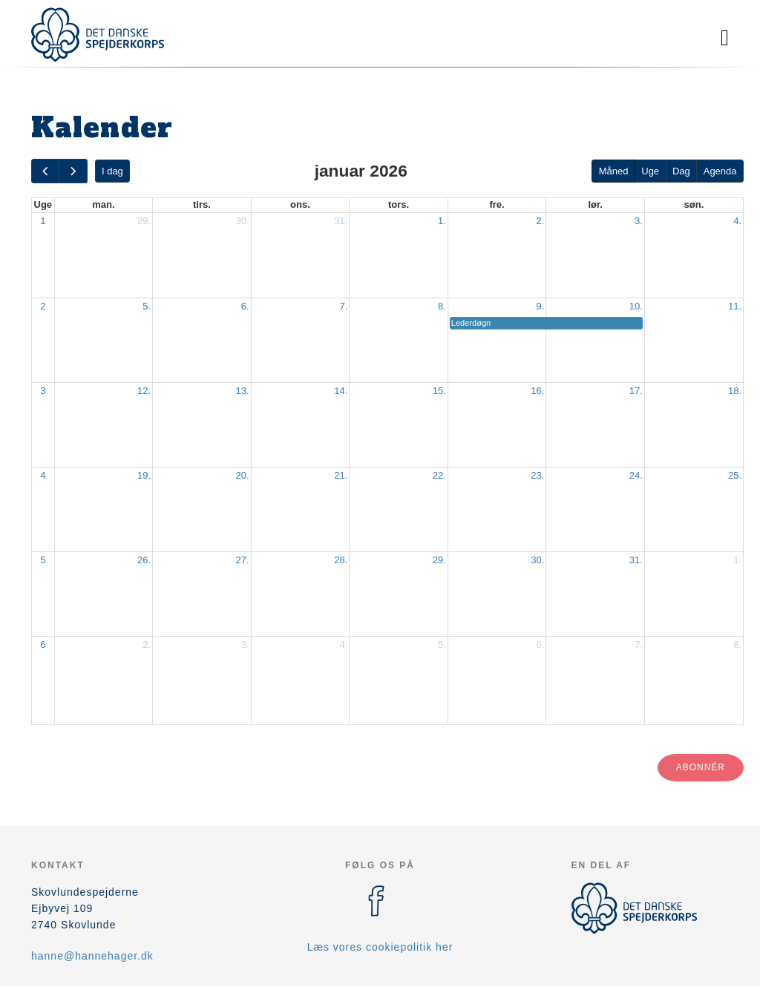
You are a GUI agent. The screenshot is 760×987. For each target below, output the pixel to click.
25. (734, 475)
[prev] (45, 171)
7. (343, 306)
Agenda (720, 171)
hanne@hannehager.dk (92, 956)
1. (442, 220)
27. (242, 559)
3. (639, 220)
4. (737, 220)
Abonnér (700, 767)
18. (734, 390)
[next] (73, 171)
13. (242, 390)
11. (734, 306)
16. (537, 390)
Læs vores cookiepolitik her (380, 947)
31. (340, 220)
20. (242, 475)
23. (537, 475)
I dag (112, 171)
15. (439, 390)
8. (442, 306)
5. (146, 306)
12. (144, 390)
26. (144, 559)
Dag (681, 171)
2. (541, 220)
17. (636, 390)
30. (242, 220)
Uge (650, 171)
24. (636, 475)
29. (144, 220)
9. (541, 306)
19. (144, 475)
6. (245, 306)
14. (340, 390)
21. (340, 475)
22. (439, 475)
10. (636, 306)
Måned (614, 171)
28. (340, 559)
